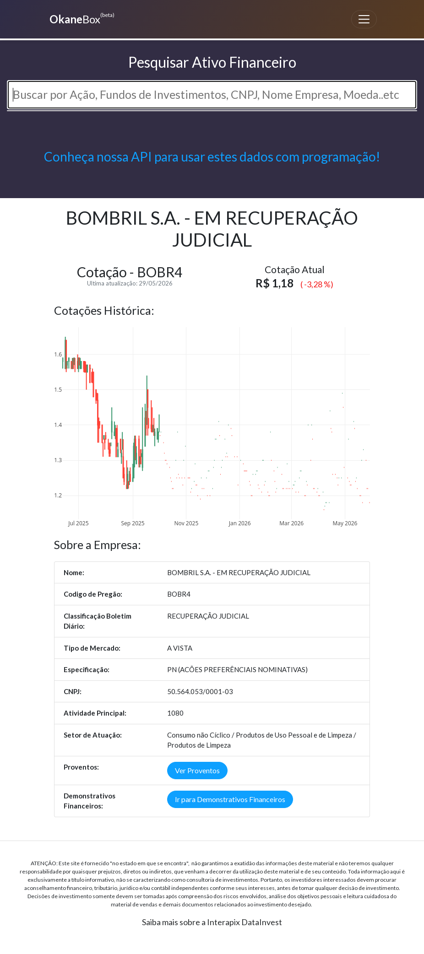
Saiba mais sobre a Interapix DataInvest (212, 922)
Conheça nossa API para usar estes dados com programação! (212, 156)
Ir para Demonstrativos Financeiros (230, 799)
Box (80, 18)
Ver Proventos (197, 770)
